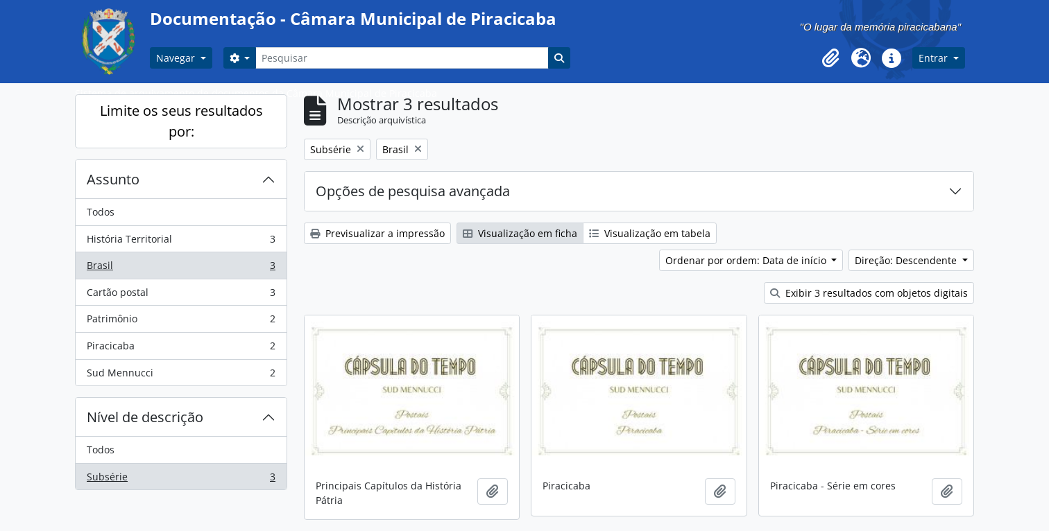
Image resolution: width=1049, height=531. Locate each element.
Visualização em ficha (520, 233)
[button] (830, 58)
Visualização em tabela (649, 233)
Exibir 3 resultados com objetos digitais (869, 292)
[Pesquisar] (401, 58)
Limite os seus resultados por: (181, 121)
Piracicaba (180, 348)
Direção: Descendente (907, 260)
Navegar (177, 57)
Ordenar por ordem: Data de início (747, 260)
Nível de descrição (145, 417)
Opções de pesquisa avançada (413, 191)
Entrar (934, 57)
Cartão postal (180, 295)
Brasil (180, 268)
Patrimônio (180, 321)
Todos (100, 211)
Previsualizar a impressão (377, 233)
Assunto (113, 179)
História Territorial (180, 242)
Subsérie (180, 479)
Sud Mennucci (180, 375)
